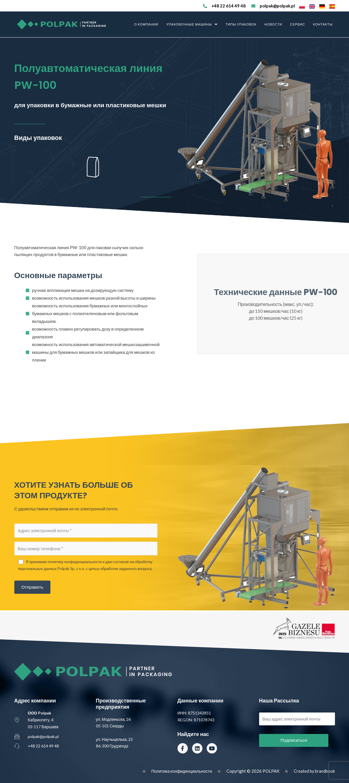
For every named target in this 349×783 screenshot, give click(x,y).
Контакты (323, 24)
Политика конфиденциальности (179, 771)
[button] (194, 24)
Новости (274, 24)
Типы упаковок (242, 24)
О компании (149, 24)
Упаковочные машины (194, 24)
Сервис (298, 24)
